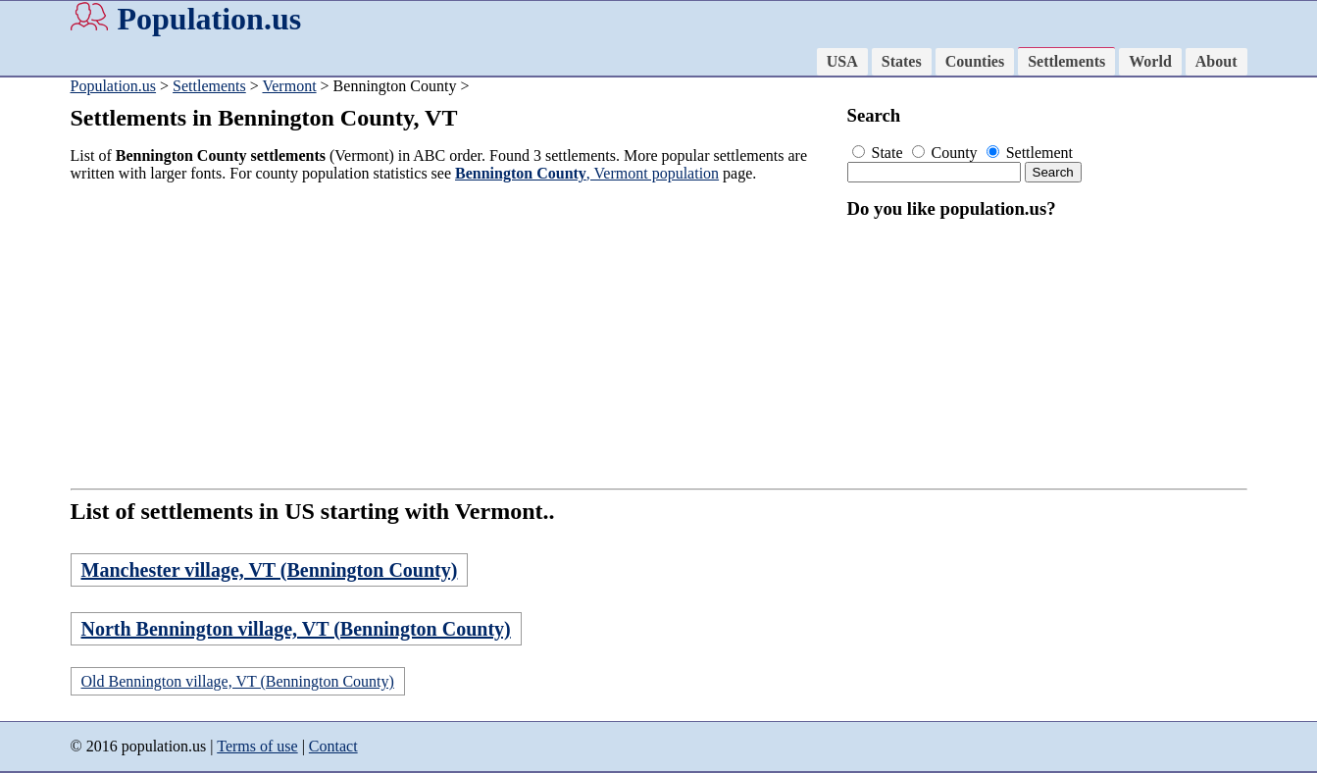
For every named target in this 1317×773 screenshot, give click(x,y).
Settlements (1066, 61)
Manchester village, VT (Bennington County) (269, 570)
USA (842, 61)
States (902, 61)
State (879, 152)
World (1150, 61)
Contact (333, 746)
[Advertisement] (453, 335)
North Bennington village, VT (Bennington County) (296, 629)
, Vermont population (587, 173)
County (947, 152)
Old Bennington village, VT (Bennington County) (237, 681)
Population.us (210, 18)
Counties (974, 61)
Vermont (289, 85)
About (1216, 61)
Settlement (1030, 152)
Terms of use (257, 746)
